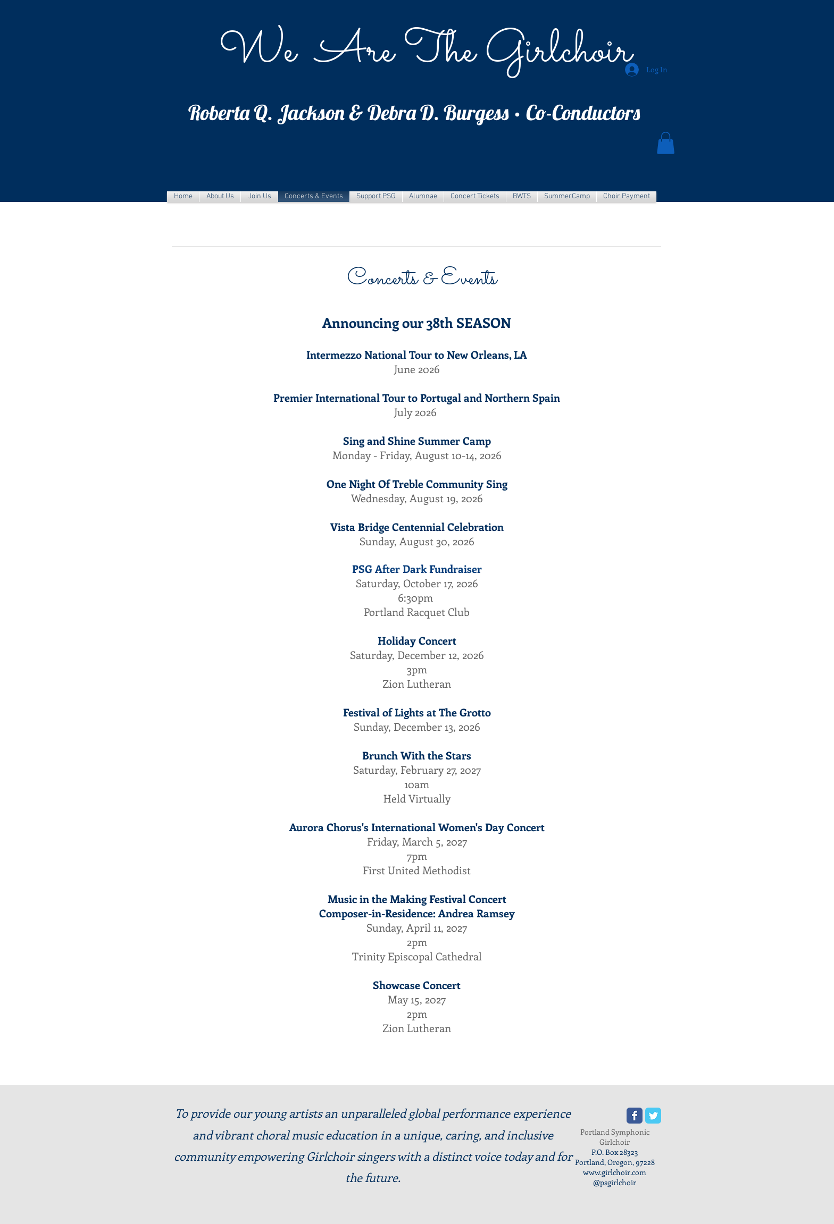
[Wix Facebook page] (635, 1116)
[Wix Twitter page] (653, 1116)
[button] (665, 143)
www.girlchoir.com (614, 1172)
